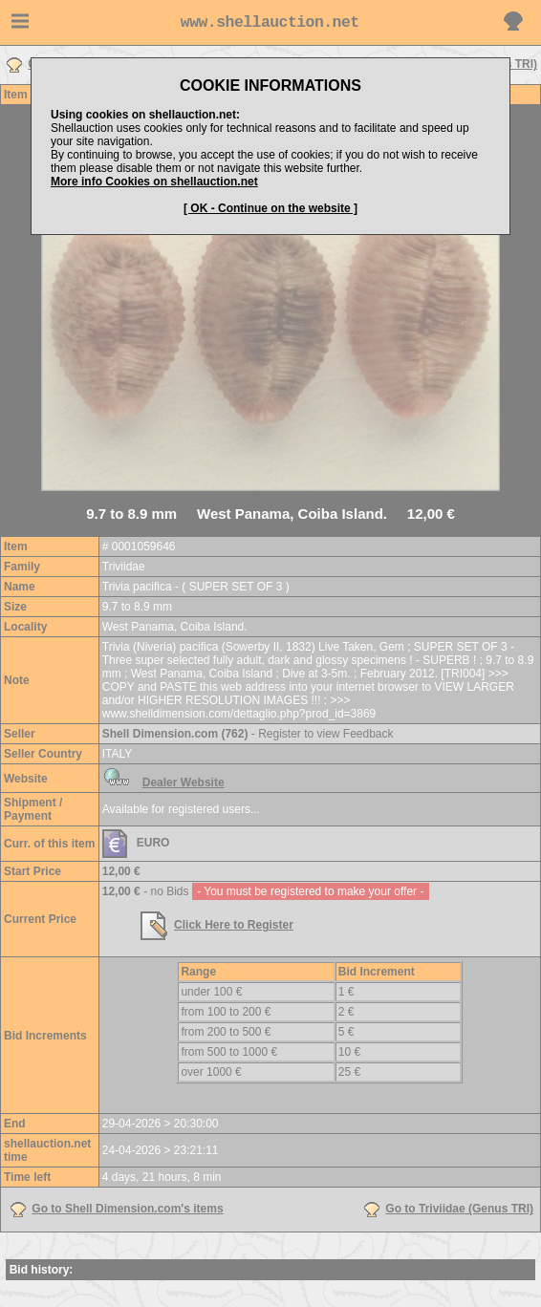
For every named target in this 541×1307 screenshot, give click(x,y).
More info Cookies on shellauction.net (154, 181)
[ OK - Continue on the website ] (270, 208)
